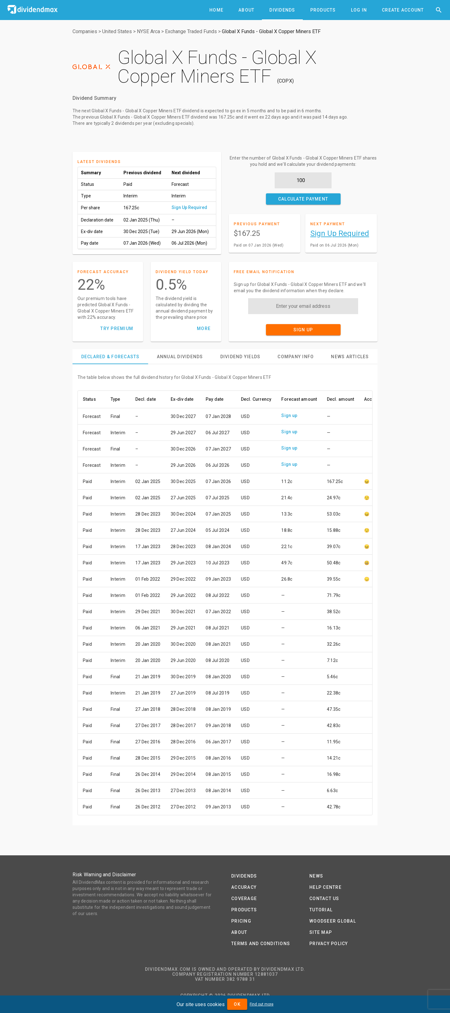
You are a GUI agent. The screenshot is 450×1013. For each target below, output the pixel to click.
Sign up (289, 415)
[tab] (216, 10)
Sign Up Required (189, 207)
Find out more (261, 1004)
